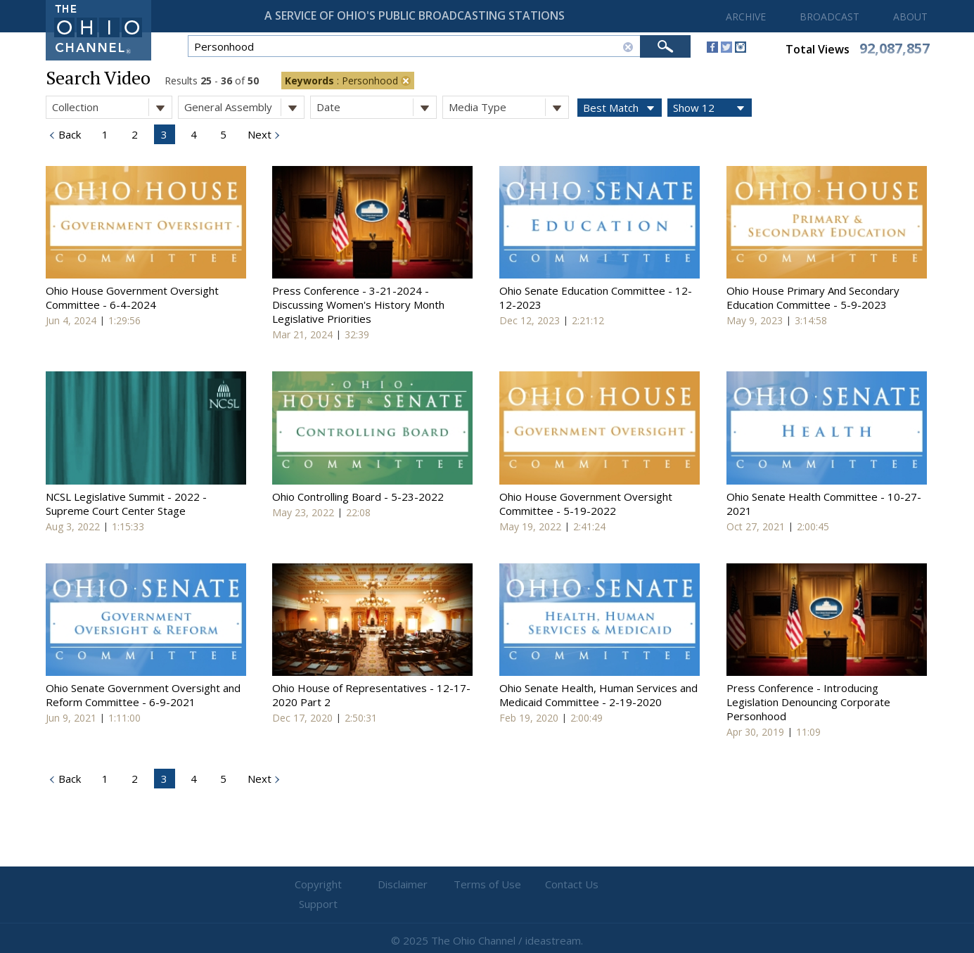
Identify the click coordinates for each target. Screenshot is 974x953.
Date (376, 107)
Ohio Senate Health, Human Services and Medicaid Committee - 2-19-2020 (598, 695)
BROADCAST (829, 16)
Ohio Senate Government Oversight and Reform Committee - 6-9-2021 (143, 695)
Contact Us (571, 885)
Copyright (318, 885)
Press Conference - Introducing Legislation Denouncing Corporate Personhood (808, 702)
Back (68, 134)
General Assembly (244, 107)
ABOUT (910, 16)
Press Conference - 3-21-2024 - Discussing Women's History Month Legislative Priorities (358, 304)
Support (655, 885)
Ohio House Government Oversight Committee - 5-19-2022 (585, 504)
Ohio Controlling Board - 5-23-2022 (358, 497)
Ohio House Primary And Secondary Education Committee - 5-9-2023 (812, 297)
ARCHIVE (746, 16)
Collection (112, 107)
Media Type (508, 107)
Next (258, 134)
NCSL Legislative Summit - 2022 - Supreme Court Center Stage (126, 504)
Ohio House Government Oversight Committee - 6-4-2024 (132, 297)
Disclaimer (403, 885)
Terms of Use (487, 885)
